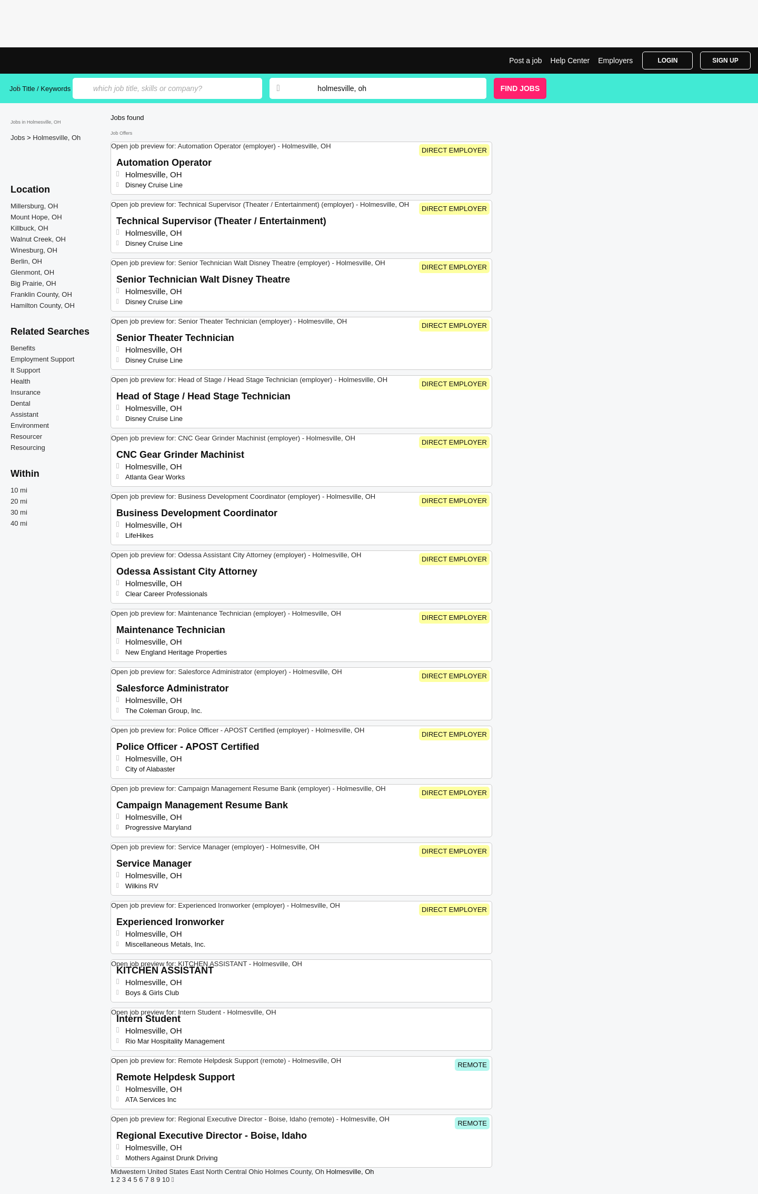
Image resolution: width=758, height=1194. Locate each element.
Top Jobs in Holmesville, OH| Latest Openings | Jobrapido (48, 60)
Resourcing (28, 447)
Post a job (525, 60)
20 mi (19, 501)
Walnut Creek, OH (38, 239)
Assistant (24, 414)
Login (667, 60)
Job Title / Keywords (40, 89)
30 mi (19, 512)
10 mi (19, 490)
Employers (615, 60)
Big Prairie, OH (33, 283)
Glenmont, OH (32, 272)
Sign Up (725, 60)
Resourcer (26, 436)
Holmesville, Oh (57, 138)
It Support (25, 370)
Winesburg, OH (34, 250)
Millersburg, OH (34, 206)
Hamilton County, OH (43, 305)
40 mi (19, 523)
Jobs (19, 138)
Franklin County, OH (41, 294)
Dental (21, 403)
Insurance (26, 392)
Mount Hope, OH (36, 217)
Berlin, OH (26, 261)
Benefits (23, 348)
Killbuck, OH (29, 228)
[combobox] (391, 88)
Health (21, 381)
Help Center (570, 60)
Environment (30, 425)
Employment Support (42, 359)
